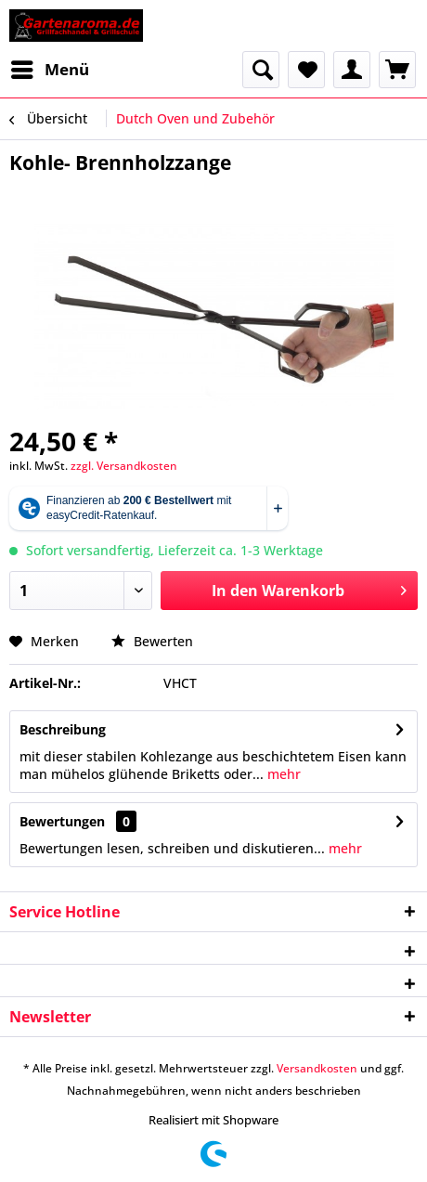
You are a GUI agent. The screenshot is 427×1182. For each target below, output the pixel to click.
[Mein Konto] (351, 69)
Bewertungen (62, 821)
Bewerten (152, 641)
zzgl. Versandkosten (124, 466)
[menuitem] (49, 69)
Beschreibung (62, 729)
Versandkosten (317, 1068)
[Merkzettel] (306, 69)
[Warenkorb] (397, 69)
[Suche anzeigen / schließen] (260, 69)
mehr (282, 774)
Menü (50, 67)
